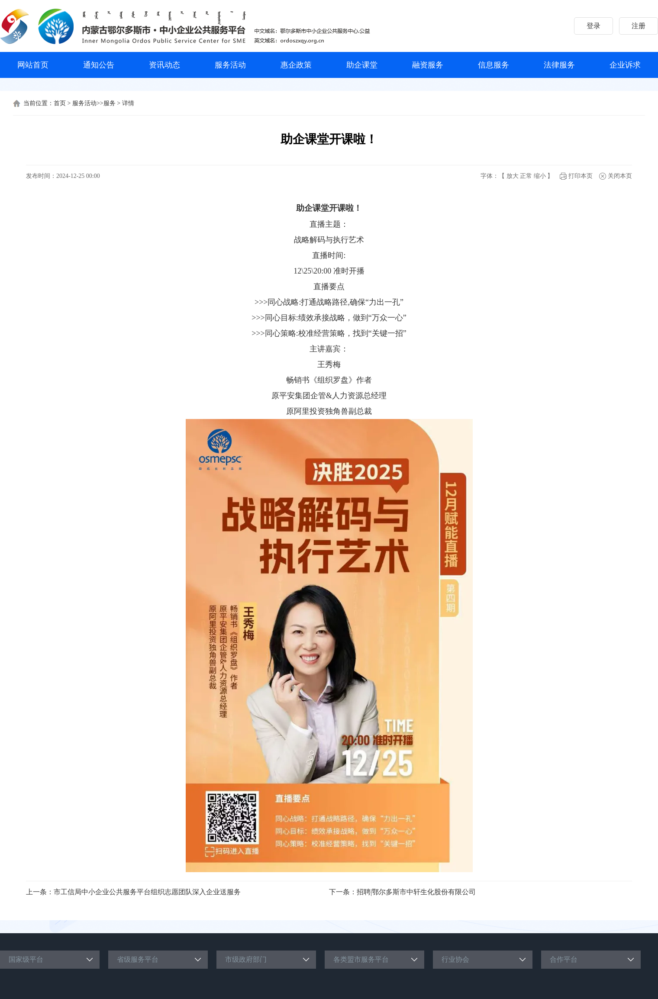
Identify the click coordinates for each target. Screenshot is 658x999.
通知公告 (98, 65)
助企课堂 (361, 65)
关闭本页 (620, 176)
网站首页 (32, 65)
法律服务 (559, 65)
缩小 (540, 176)
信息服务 (493, 65)
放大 (512, 176)
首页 (60, 103)
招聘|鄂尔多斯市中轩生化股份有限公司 (416, 892)
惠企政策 (296, 65)
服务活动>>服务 (94, 103)
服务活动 (230, 65)
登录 (593, 25)
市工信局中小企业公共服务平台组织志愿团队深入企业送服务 (147, 892)
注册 (638, 25)
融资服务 (427, 65)
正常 (526, 176)
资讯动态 (164, 65)
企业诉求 (625, 65)
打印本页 (580, 176)
